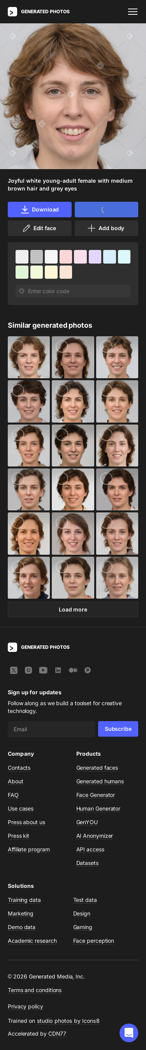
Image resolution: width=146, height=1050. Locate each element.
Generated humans (100, 781)
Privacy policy (25, 1006)
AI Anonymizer (94, 835)
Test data (85, 899)
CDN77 (57, 1033)
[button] (129, 1033)
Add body (105, 228)
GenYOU (87, 822)
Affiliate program (29, 849)
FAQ (13, 794)
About (15, 781)
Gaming (83, 927)
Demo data (21, 927)
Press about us (26, 822)
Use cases (20, 808)
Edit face (39, 228)
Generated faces (97, 767)
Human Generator (98, 808)
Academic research (32, 940)
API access (90, 849)
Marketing (20, 913)
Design (82, 913)
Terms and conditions (35, 990)
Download (39, 209)
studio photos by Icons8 (68, 1020)
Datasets (87, 863)
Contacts (19, 767)
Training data (24, 899)
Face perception (93, 940)
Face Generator (95, 794)
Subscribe (118, 728)
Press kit (18, 835)
